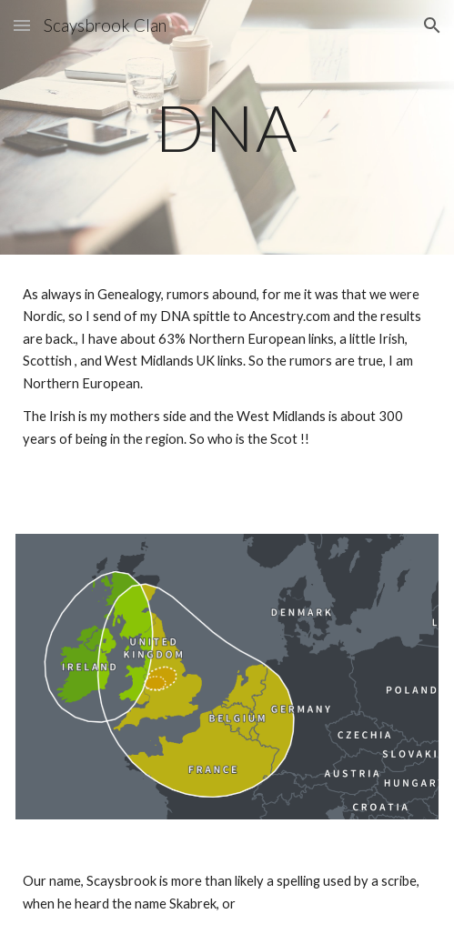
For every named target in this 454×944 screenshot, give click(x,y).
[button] (22, 25)
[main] (227, 127)
